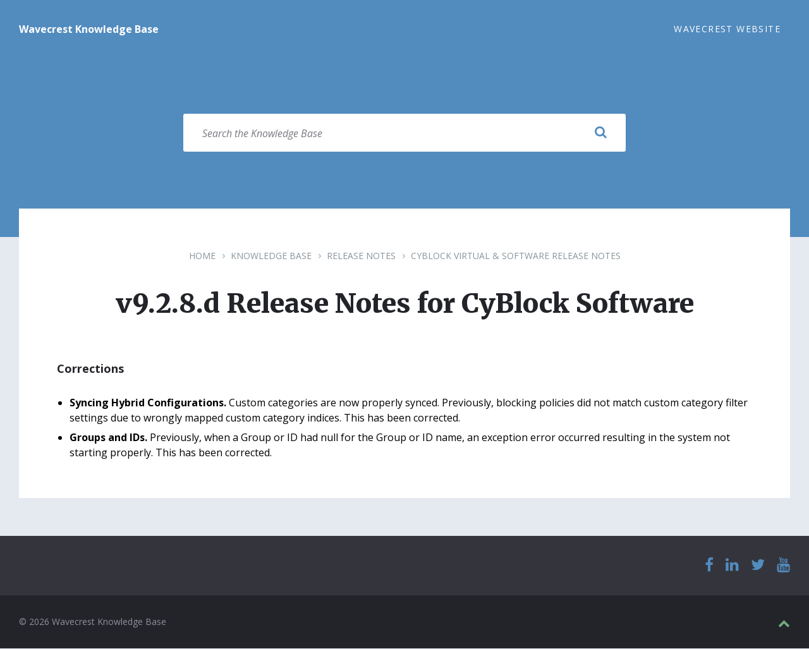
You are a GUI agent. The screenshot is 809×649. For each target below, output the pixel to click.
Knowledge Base (271, 256)
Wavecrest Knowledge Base (89, 29)
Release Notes (361, 256)
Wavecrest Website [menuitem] (727, 29)
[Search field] (404, 133)
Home (202, 256)
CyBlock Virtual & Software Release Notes (516, 256)
